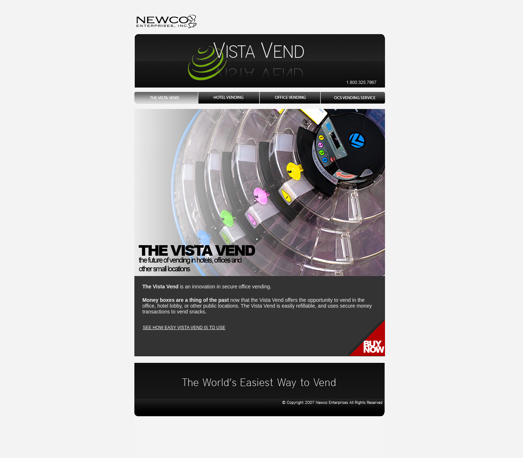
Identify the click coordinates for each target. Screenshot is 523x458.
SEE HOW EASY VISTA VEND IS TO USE (184, 327)
